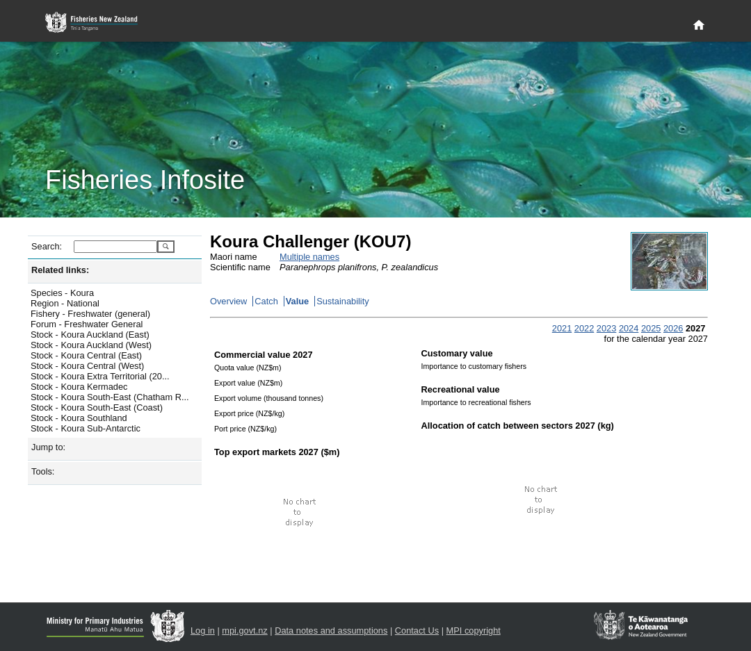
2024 (628, 328)
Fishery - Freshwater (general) (90, 313)
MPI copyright (473, 630)
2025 (651, 328)
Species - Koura (62, 293)
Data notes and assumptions (331, 630)
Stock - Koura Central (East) (86, 355)
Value (297, 301)
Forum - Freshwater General (87, 324)
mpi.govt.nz (244, 630)
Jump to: (48, 447)
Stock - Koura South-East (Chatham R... (110, 397)
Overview (228, 301)
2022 (584, 328)
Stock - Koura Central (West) (87, 366)
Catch (266, 301)
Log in (203, 630)
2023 (606, 328)
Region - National (65, 303)
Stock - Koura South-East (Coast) (97, 407)
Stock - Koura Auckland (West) (91, 345)
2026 (673, 328)
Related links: (60, 270)
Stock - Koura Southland (79, 418)
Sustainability (342, 301)
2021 (562, 328)
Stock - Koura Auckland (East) (90, 334)
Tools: (42, 471)
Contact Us (417, 630)
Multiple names (309, 257)
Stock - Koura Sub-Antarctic (85, 428)
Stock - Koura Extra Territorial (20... (100, 376)
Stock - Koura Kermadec (79, 386)
